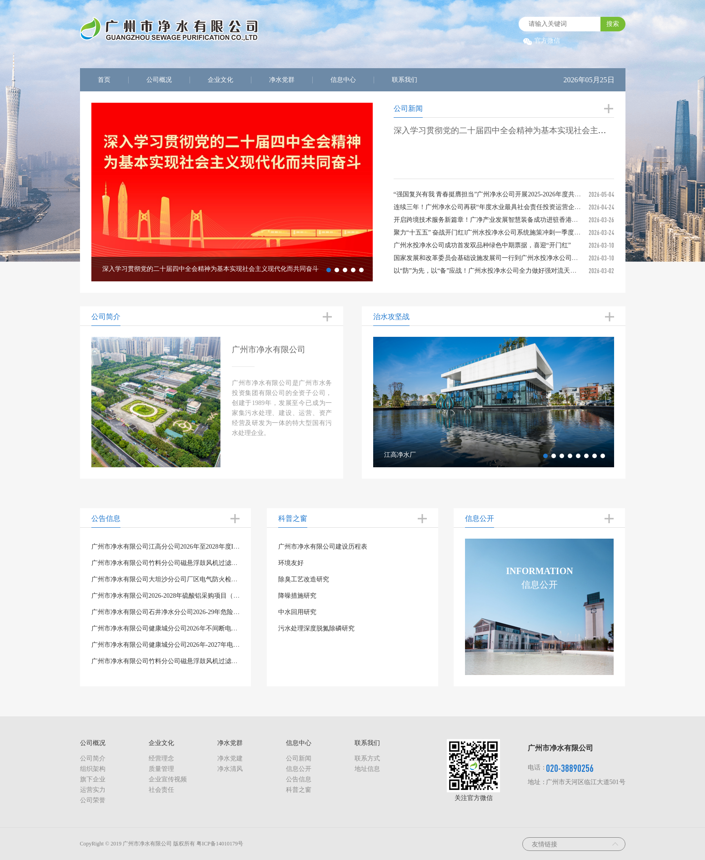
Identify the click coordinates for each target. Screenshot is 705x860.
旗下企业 (92, 779)
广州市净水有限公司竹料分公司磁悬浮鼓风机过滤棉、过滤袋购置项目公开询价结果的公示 (218, 563)
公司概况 (159, 79)
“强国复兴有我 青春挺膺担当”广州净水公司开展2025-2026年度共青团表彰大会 (503, 194)
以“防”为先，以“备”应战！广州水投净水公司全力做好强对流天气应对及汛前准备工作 (514, 270)
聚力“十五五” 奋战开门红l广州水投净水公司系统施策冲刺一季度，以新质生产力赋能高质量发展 (529, 232)
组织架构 (92, 768)
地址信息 (367, 768)
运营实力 (92, 789)
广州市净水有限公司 (268, 349)
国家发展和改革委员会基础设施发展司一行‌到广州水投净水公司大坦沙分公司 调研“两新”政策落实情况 (537, 258)
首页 (104, 79)
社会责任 (161, 789)
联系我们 (404, 79)
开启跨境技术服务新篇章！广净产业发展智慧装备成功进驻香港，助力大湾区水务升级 (514, 219)
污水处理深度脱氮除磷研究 (316, 628)
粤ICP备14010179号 (219, 843)
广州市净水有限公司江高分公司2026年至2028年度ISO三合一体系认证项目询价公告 (208, 546)
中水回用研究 (297, 612)
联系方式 (367, 758)
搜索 (612, 23)
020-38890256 (570, 768)
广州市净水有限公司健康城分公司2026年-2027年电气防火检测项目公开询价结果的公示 (213, 644)
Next (379, 192)
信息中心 (343, 79)
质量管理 (161, 768)
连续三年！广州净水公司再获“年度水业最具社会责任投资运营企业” (489, 207)
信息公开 (298, 768)
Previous (84, 192)
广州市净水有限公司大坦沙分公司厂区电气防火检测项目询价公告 (183, 579)
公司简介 (92, 758)
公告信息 (298, 779)
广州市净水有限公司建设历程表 (322, 546)
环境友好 (291, 563)
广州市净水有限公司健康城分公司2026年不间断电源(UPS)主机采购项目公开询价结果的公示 (220, 628)
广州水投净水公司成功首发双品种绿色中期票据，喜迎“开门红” (482, 245)
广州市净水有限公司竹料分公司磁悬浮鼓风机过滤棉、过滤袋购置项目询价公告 (202, 661)
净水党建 (230, 758)
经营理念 (161, 758)
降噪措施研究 (297, 595)
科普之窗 (298, 789)
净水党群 (282, 79)
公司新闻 (298, 758)
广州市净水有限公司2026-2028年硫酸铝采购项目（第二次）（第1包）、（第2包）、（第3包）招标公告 (237, 595)
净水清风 (230, 768)
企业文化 (220, 79)
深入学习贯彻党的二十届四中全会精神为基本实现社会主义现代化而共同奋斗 (533, 130)
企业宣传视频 (168, 779)
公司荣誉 (92, 800)
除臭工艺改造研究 (303, 579)
